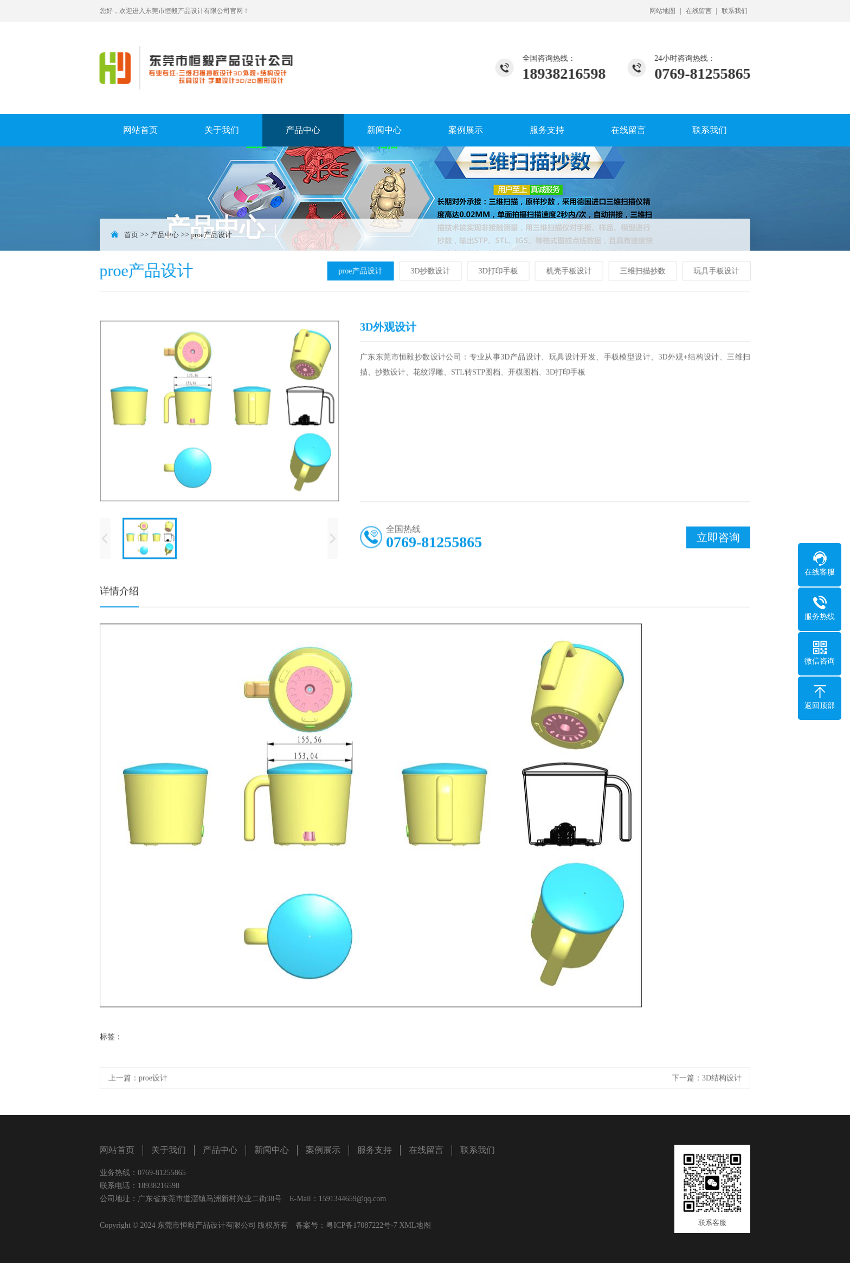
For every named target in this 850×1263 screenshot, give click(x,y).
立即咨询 (718, 540)
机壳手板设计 (570, 271)
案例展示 (465, 130)
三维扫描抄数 (644, 271)
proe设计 (153, 1080)
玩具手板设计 (717, 271)
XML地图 (415, 1225)
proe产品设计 (211, 235)
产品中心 (303, 130)
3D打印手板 (499, 271)
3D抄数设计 (432, 271)
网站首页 (140, 130)
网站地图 (662, 11)
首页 (131, 235)
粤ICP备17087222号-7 (361, 1225)
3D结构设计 (722, 1080)
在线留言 (699, 11)
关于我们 (221, 130)
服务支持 (547, 130)
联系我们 (735, 11)
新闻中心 (384, 130)
